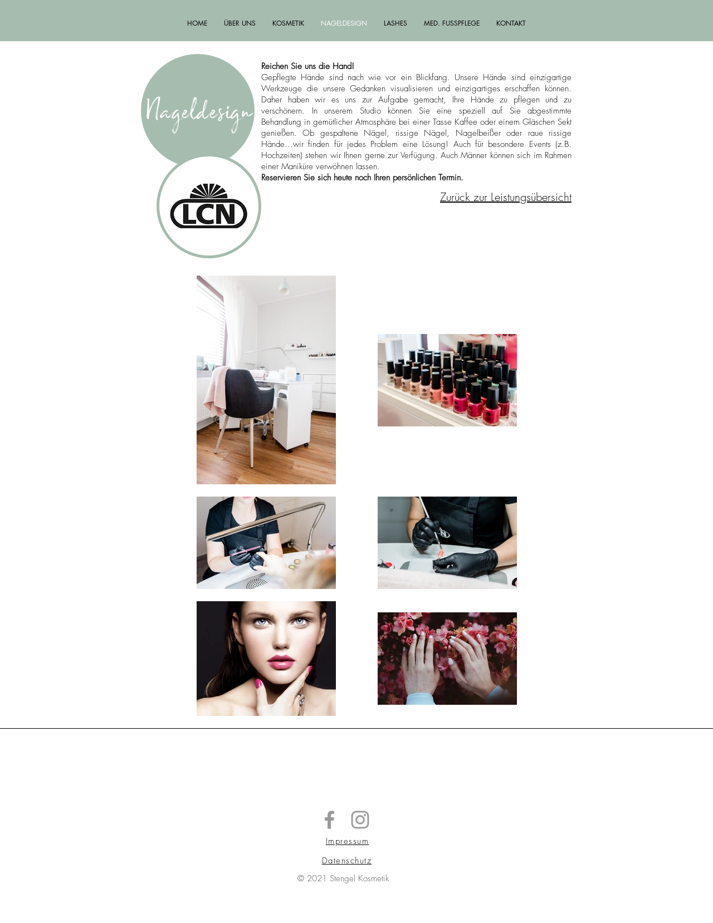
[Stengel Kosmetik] (329, 820)
